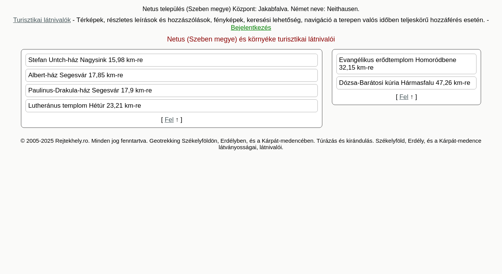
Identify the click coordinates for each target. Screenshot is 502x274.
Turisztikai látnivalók (41, 20)
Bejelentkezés (251, 27)
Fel (169, 119)
